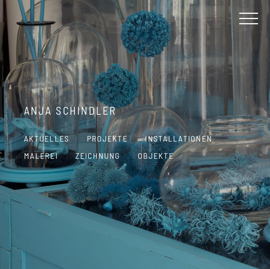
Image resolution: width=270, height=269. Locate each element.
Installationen (178, 138)
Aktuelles (47, 138)
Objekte (156, 155)
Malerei (41, 155)
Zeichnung (98, 155)
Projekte (107, 138)
